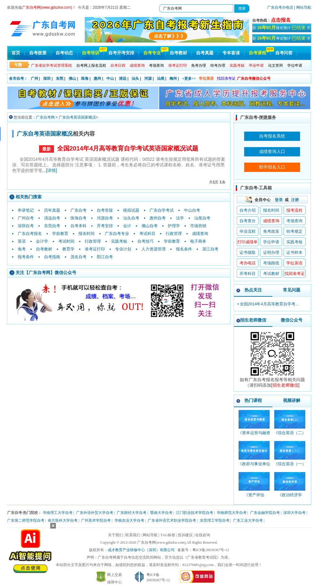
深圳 (47, 78)
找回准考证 (226, 78)
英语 (22, 241)
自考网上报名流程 (91, 65)
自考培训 (90, 53)
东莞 (59, 78)
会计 (127, 225)
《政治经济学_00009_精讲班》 (290, 498)
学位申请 (294, 65)
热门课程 (253, 400)
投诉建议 (185, 535)
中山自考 (192, 210)
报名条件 (184, 249)
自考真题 (204, 53)
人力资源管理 (153, 249)
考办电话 (248, 263)
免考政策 (271, 231)
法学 (180, 218)
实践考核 (119, 241)
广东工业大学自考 (248, 520)
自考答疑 (105, 210)
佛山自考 (149, 225)
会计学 (42, 241)
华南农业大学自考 (129, 520)
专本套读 (231, 53)
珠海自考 (78, 218)
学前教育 (60, 233)
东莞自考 (52, 225)
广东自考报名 (30, 233)
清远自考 (52, 218)
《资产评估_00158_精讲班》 (254, 498)
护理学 (174, 225)
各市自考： (18, 78)
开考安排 (105, 225)
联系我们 (132, 535)
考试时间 (66, 241)
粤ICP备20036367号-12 (210, 550)
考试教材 (271, 273)
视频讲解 (291, 400)
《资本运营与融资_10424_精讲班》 (254, 435)
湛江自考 (210, 249)
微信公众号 (291, 319)
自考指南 (52, 256)
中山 (110, 78)
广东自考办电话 (280, 7)
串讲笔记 (26, 210)
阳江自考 (105, 256)
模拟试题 (131, 210)
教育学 (68, 249)
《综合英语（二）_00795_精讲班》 (290, 435)
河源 (148, 78)
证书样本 (294, 252)
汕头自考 (131, 218)
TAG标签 (167, 535)
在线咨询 (202, 535)
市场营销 (198, 225)
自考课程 (257, 53)
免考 (22, 249)
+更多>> (189, 78)
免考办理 (198, 65)
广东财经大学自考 (131, 513)
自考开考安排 (121, 53)
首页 (15, 53)
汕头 (135, 78)
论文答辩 (275, 65)
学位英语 (206, 78)
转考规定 (294, 231)
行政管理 (174, 233)
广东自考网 (45, 117)
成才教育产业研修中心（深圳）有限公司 (141, 550)
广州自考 (26, 218)
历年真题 (52, 210)
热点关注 (253, 289)
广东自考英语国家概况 (77, 117)
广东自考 (78, 210)
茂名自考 (78, 256)
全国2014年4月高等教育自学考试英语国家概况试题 (128, 148)
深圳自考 (26, 225)
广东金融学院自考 (265, 513)
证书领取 (248, 252)
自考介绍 (248, 210)
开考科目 (248, 273)
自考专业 (152, 53)
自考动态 (64, 53)
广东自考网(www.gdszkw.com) (161, 542)
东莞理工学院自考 (215, 520)
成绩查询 (200, 233)
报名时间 (86, 233)
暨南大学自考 (161, 513)
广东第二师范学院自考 (25, 520)
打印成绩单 (247, 242)
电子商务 (198, 241)
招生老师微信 (253, 319)
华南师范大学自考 (232, 513)
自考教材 (178, 53)
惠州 (97, 78)
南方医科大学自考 (63, 520)
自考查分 (248, 220)
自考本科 (78, 225)
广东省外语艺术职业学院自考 (172, 520)
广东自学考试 (162, 210)
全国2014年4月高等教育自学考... (269, 304)
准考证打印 (95, 249)
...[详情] (50, 170)
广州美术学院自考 (96, 520)
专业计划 (123, 249)
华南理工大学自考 (58, 513)
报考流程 (294, 210)
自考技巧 (145, 241)
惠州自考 (158, 218)
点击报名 (281, 20)
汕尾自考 (202, 218)
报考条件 (26, 256)
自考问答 (284, 53)
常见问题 (291, 289)
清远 (122, 78)
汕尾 (160, 78)
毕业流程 (248, 231)
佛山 (72, 78)
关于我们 (115, 535)
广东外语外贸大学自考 (94, 513)
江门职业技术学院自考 (194, 513)
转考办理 (217, 65)
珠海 (84, 78)
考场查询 (156, 65)
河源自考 (105, 218)
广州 (34, 78)
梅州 (173, 78)
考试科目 (147, 233)
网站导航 (303, 7)
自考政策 (38, 53)
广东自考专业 (117, 233)
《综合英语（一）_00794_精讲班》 (290, 466)
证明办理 (271, 252)
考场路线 (271, 263)
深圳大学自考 (294, 513)
